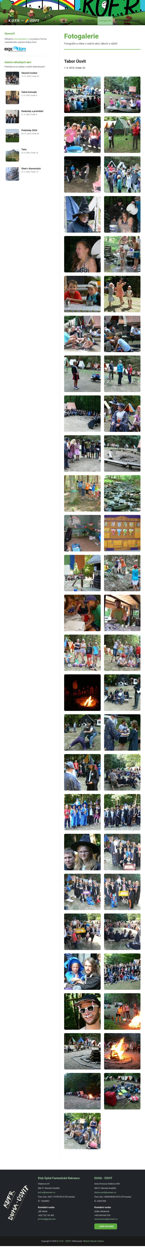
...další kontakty (106, 1235)
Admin (101, 1250)
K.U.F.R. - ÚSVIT (64, 1250)
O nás (74, 29)
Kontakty (134, 29)
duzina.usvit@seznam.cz (105, 1201)
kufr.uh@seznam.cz (46, 1201)
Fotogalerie (103, 29)
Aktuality (86, 29)
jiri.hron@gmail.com (47, 1228)
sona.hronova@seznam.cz (106, 1228)
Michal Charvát (90, 1250)
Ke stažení (119, 29)
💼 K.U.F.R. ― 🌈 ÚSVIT (21, 29)
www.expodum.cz (21, 48)
